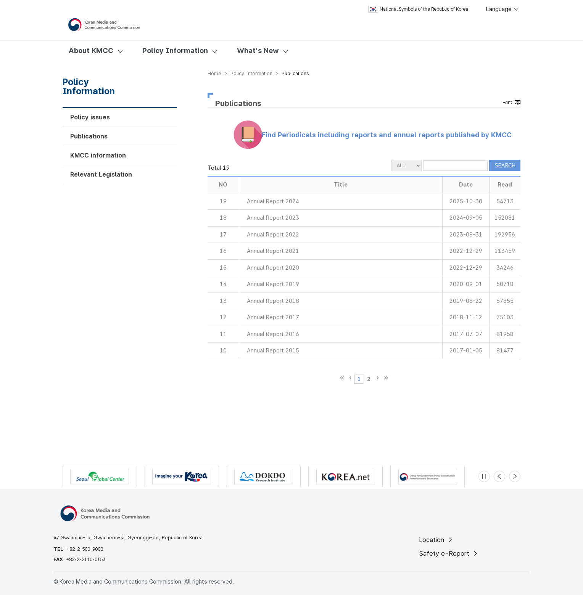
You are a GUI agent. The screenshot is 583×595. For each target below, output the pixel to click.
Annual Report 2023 (273, 217)
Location (436, 540)
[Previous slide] (499, 476)
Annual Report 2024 (273, 201)
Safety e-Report (449, 553)
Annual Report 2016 (273, 334)
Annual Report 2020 (273, 267)
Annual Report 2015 (273, 350)
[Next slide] (514, 476)
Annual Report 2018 (273, 301)
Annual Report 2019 (273, 284)
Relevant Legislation (101, 174)
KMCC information (98, 155)
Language (502, 9)
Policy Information (175, 50)
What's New (258, 50)
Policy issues (90, 117)
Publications (89, 136)
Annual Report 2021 (273, 251)
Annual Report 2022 (273, 234)
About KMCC (91, 50)
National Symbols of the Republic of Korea (418, 9)
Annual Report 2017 (273, 317)
